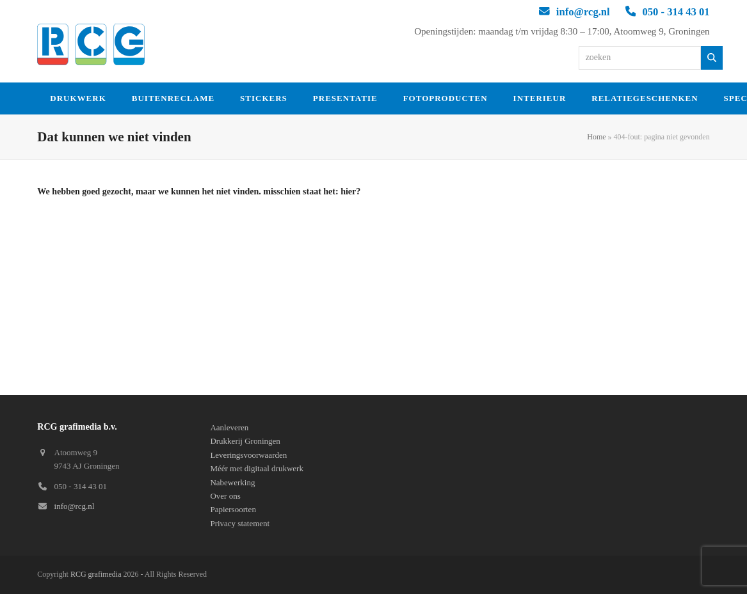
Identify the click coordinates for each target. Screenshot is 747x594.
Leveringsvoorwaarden (248, 455)
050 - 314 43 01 (675, 12)
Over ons (225, 496)
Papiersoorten (232, 509)
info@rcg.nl (583, 12)
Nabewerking (232, 482)
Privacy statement (239, 523)
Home (596, 136)
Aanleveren (229, 427)
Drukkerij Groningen (245, 441)
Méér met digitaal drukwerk (256, 468)
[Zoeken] (712, 58)
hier (348, 191)
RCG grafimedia (96, 574)
